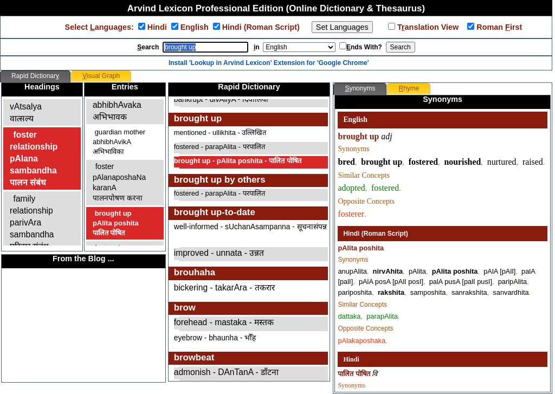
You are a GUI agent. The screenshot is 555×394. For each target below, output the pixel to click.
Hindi (158, 27)
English (195, 27)
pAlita (417, 271)
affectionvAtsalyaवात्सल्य (27, 106)
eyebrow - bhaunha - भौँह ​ (216, 338)
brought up (381, 161)
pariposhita (355, 292)
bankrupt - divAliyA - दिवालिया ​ (222, 99)
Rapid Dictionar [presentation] (35, 76)
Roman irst (498, 27)
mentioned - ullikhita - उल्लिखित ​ (221, 132)
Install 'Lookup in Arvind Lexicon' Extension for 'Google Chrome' (269, 63)
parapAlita (382, 316)
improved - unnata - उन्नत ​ (220, 252)
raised (532, 161)
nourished (462, 161)
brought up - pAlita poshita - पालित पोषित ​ (238, 161)
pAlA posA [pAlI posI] (391, 281)
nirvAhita (388, 271)
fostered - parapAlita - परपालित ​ (220, 147)
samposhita (428, 292)
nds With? (364, 47)
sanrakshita (469, 292)
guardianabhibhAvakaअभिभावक (117, 104)
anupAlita (352, 271)
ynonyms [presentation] (360, 88)
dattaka (349, 316)
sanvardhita (510, 292)
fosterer (351, 213)
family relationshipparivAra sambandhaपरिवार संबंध (32, 222)
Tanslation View (427, 27)
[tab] (35, 76)
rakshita (391, 292)
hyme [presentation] (408, 88)
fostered (423, 161)
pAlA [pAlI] (499, 271)
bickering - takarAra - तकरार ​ (225, 287)
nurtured (502, 161)
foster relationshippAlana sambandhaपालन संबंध (33, 158)
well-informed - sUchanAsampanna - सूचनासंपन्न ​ (250, 227)
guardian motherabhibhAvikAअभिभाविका (119, 142)
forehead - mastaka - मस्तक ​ (225, 322)
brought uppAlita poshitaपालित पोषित (116, 223)
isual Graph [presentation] (101, 76)
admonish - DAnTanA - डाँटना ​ (227, 372)
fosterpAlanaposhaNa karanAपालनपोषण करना (119, 182)
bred (346, 161)
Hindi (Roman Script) (262, 27)
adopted (351, 187)
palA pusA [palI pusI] (460, 281)
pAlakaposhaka (361, 341)
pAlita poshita (455, 271)
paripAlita (512, 281)
